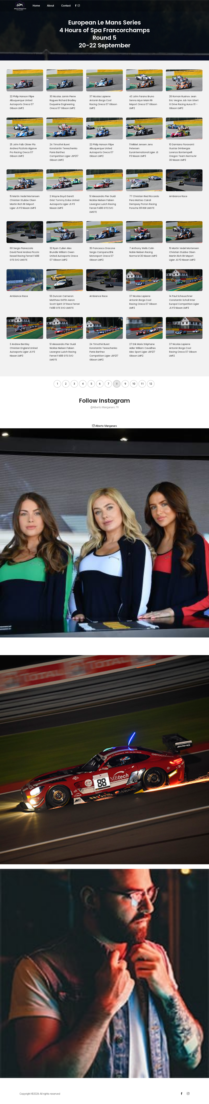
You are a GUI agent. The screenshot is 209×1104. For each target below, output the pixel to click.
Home (36, 5)
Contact (66, 5)
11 (142, 383)
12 (150, 383)
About (50, 5)
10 (133, 383)
